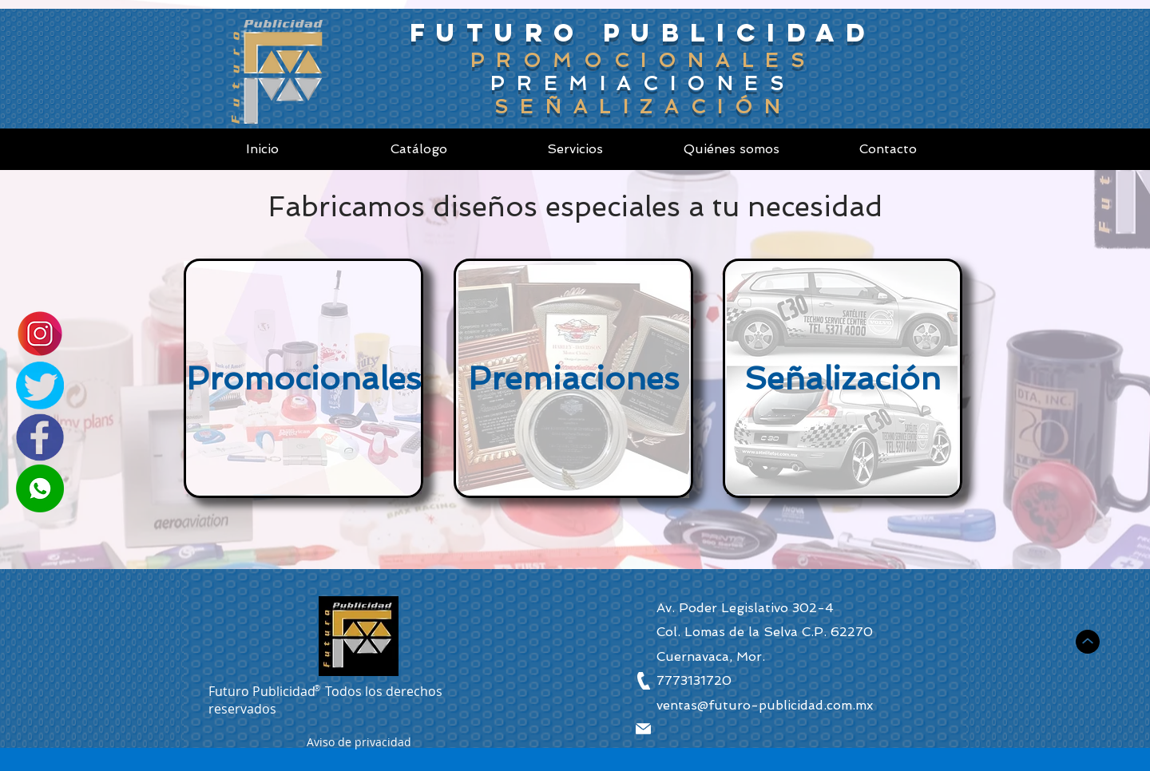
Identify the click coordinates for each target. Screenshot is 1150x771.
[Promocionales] (303, 378)
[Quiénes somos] (731, 149)
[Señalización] (842, 378)
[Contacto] (888, 149)
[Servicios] (575, 149)
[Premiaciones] (573, 378)
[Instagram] (40, 334)
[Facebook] (40, 437)
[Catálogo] (418, 149)
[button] (358, 744)
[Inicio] (262, 149)
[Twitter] (40, 385)
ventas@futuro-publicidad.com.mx (764, 705)
